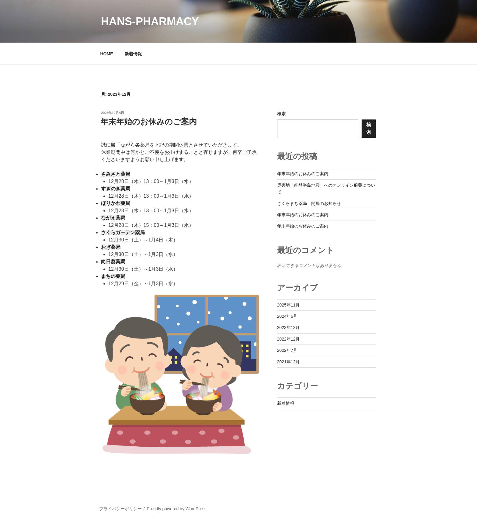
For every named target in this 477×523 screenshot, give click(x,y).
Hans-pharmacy (150, 21)
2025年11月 (288, 305)
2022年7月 (287, 350)
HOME (106, 53)
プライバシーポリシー (120, 508)
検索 (281, 113)
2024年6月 (287, 316)
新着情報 (133, 53)
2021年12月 (288, 361)
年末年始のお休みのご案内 (148, 121)
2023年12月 (288, 327)
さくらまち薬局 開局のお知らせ (309, 203)
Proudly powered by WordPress (177, 508)
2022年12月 (288, 339)
